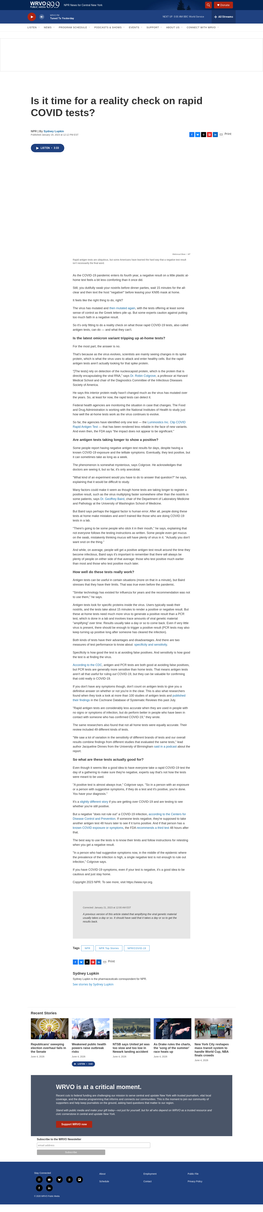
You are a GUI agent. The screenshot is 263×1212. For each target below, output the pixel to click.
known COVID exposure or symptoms (98, 835)
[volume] (42, 24)
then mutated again (122, 315)
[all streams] (224, 24)
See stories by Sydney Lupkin (93, 992)
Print (228, 141)
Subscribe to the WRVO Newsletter (59, 1146)
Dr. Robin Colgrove (143, 383)
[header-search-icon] (210, 9)
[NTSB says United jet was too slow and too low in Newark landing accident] (131, 1036)
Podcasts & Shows (108, 35)
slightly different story (94, 809)
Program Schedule (73, 35)
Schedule (104, 1189)
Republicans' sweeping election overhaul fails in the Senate (48, 1055)
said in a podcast (165, 754)
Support (153, 35)
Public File (193, 1181)
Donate (227, 9)
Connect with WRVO (201, 35)
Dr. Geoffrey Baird (112, 506)
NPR (87, 955)
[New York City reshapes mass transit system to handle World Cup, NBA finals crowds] (213, 1036)
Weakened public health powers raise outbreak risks (89, 1055)
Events (134, 35)
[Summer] (131, 62)
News (48, 35)
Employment (150, 1181)
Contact (148, 1189)
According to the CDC (87, 672)
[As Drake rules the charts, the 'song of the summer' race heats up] (172, 1036)
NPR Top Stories (109, 955)
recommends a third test (153, 835)
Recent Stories (44, 1021)
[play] (31, 24)
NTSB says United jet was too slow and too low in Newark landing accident (131, 1055)
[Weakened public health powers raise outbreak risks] (90, 1036)
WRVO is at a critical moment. (98, 1094)
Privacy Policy (195, 1189)
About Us (172, 35)
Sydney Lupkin (54, 138)
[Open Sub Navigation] (39, 35)
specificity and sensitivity (150, 652)
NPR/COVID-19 (137, 955)
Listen (32, 35)
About (102, 1181)
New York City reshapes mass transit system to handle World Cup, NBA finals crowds (212, 1057)
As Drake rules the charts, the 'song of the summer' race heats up (172, 1055)
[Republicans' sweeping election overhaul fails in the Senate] (49, 1036)
